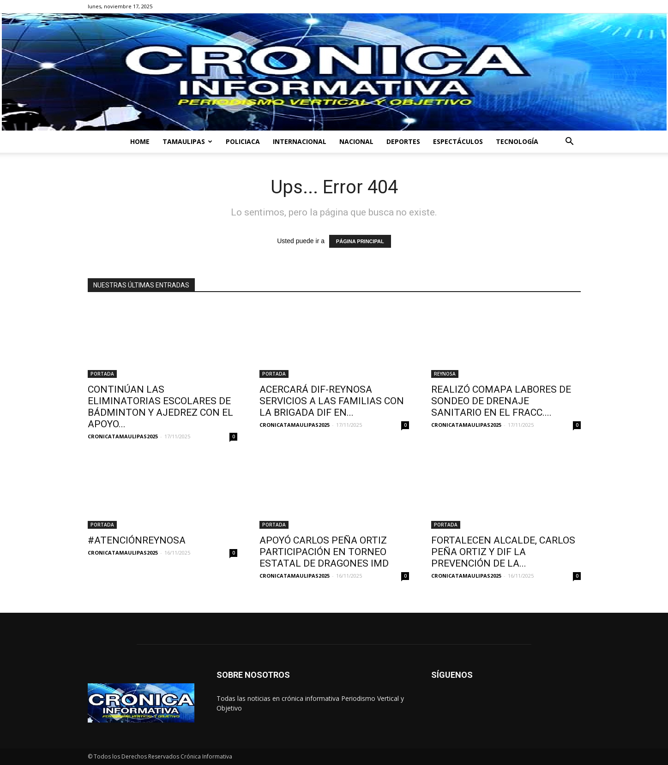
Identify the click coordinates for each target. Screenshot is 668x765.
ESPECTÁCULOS (458, 141)
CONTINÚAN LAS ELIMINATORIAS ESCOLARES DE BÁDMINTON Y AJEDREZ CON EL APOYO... (160, 407)
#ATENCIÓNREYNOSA (137, 540)
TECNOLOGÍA (517, 141)
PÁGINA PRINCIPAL (360, 241)
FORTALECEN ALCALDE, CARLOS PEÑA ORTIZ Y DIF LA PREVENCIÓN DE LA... (503, 552)
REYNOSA (445, 374)
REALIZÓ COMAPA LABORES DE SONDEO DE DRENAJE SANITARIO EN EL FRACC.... (501, 401)
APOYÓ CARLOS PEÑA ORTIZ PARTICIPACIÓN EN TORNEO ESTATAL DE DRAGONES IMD (324, 552)
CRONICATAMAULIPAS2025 (123, 436)
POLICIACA (243, 141)
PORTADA (102, 374)
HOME (140, 141)
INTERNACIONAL (299, 141)
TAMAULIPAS (187, 141)
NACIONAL (356, 141)
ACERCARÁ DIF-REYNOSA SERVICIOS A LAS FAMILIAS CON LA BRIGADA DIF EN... (331, 401)
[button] (570, 142)
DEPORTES (403, 141)
